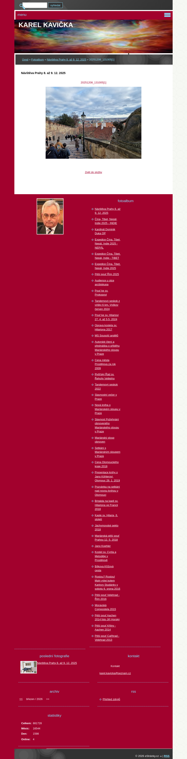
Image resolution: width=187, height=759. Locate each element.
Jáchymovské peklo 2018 (106, 527)
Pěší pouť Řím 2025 (107, 274)
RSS (167, 756)
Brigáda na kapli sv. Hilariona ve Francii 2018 (106, 505)
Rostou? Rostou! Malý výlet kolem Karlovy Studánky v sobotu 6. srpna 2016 (107, 582)
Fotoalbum (37, 59)
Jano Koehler (103, 546)
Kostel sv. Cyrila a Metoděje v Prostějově (105, 556)
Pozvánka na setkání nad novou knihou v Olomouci (107, 490)
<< (20, 698)
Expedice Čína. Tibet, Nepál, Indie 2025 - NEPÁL (108, 243)
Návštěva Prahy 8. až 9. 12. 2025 (66, 59)
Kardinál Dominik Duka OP (105, 231)
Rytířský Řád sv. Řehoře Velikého (105, 376)
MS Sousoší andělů (106, 335)
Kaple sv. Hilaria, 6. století (106, 517)
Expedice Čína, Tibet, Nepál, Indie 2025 (108, 266)
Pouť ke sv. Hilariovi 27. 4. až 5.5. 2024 (106, 317)
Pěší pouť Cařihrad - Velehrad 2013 (107, 638)
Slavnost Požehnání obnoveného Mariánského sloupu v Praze (107, 425)
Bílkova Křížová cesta (104, 568)
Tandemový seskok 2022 (106, 386)
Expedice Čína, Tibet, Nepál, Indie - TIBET (108, 255)
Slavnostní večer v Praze (106, 396)
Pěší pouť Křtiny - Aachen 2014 (105, 627)
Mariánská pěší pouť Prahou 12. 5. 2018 (107, 537)
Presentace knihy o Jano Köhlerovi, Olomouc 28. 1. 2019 (107, 476)
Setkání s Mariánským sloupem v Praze (107, 452)
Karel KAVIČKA (46, 25)
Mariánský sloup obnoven (104, 439)
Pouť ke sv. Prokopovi (101, 292)
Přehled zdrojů (111, 699)
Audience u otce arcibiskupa (104, 282)
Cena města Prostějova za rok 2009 (105, 364)
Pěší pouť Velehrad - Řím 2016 (107, 597)
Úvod (25, 59)
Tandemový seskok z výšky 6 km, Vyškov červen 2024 (107, 305)
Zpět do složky (93, 172)
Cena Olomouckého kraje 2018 (107, 464)
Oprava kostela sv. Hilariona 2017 (106, 327)
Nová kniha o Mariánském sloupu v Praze (107, 409)
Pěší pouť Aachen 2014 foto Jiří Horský (107, 617)
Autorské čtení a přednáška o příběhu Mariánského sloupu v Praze (107, 348)
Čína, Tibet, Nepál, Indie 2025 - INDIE (106, 221)
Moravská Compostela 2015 (105, 607)
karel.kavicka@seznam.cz (115, 673)
